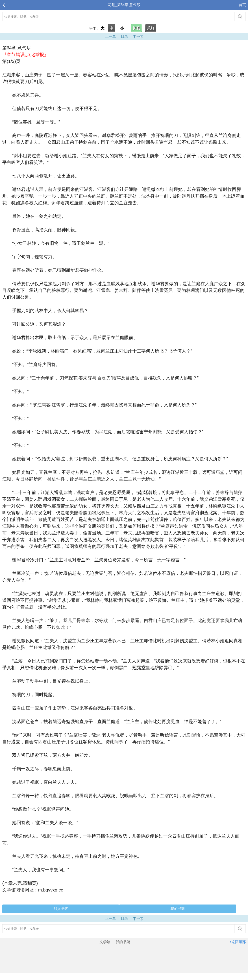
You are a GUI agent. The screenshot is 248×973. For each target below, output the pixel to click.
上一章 (110, 36)
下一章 (138, 36)
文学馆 (105, 942)
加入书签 (61, 909)
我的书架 (177, 909)
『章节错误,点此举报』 (25, 54)
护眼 (136, 28)
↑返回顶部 (238, 942)
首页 (242, 5)
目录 (124, 36)
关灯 (150, 28)
